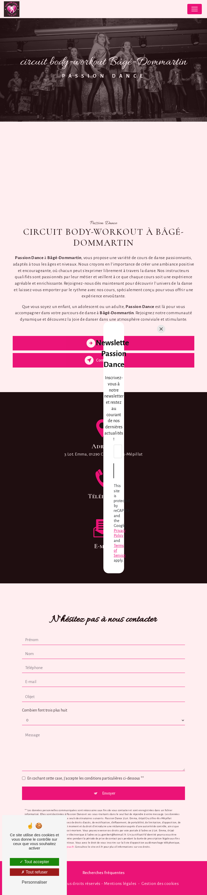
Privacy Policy (146, 482)
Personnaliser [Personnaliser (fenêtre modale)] (34, 882)
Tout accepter (34, 862)
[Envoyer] (103, 467)
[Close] (161, 402)
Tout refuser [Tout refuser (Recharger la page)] (34, 872)
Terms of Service (101, 487)
